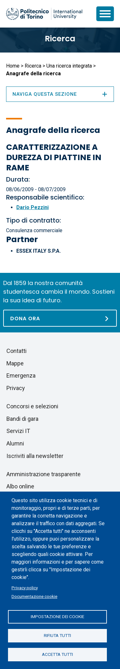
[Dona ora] (60, 318)
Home (13, 66)
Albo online (20, 486)
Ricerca (60, 38)
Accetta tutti (57, 654)
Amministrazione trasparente (43, 474)
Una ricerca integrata (69, 66)
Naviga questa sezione (60, 94)
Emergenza (21, 375)
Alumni (15, 443)
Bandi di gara (22, 418)
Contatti (16, 350)
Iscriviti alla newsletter (34, 456)
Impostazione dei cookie (57, 616)
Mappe (15, 363)
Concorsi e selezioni (32, 406)
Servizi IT (18, 431)
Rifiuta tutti (57, 635)
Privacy (15, 388)
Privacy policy (25, 587)
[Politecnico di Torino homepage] (44, 14)
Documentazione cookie (34, 596)
